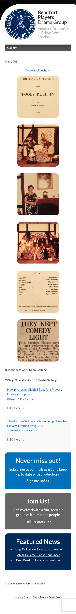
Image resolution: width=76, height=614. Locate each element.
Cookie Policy (39, 597)
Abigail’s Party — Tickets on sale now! (39, 549)
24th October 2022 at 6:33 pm (22, 430)
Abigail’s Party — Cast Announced (38, 555)
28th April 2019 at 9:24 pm (20, 399)
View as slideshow (38, 70)
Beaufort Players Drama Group (28, 583)
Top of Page (55, 597)
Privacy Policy (22, 597)
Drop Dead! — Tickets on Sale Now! (38, 560)
